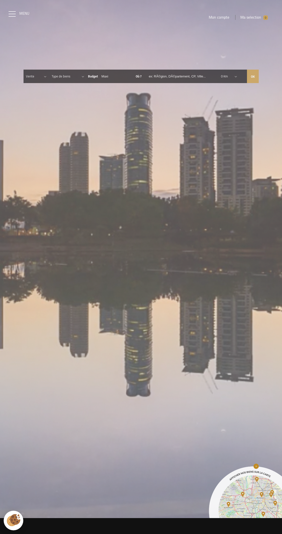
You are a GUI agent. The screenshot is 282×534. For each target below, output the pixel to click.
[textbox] (183, 78)
